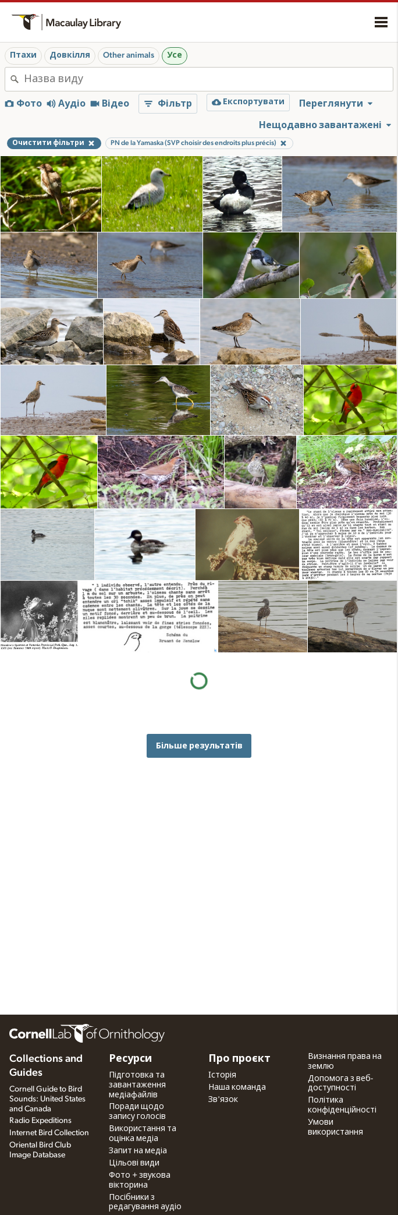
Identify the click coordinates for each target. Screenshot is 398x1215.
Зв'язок (223, 1100)
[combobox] (208, 79)
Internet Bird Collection (49, 1133)
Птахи (23, 55)
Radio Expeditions (40, 1121)
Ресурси (130, 1059)
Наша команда (237, 1087)
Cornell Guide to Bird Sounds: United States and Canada (47, 1099)
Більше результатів (199, 745)
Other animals (128, 55)
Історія (222, 1075)
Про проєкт (239, 1059)
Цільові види (134, 1163)
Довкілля (69, 55)
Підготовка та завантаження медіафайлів (137, 1085)
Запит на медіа (138, 1151)
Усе (174, 55)
